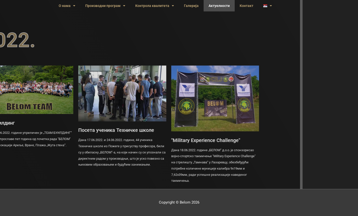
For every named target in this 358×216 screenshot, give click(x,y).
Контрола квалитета (154, 5)
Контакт (246, 6)
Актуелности (219, 6)
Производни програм (105, 5)
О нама (67, 5)
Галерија (191, 6)
